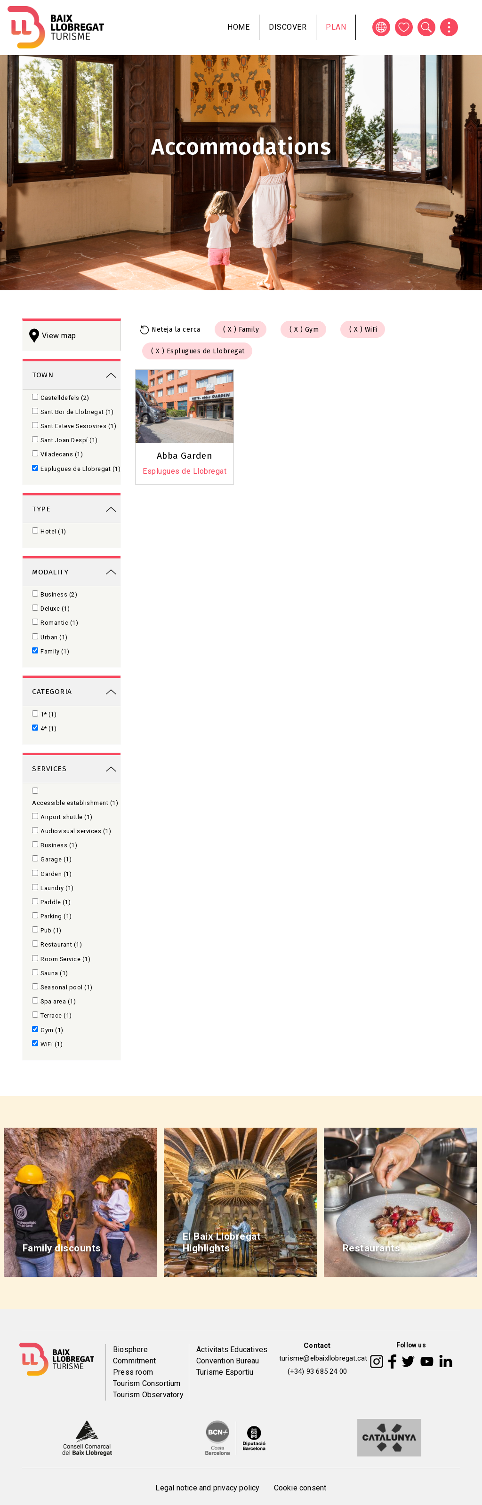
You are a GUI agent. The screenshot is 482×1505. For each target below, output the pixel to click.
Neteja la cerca (176, 330)
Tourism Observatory (148, 1394)
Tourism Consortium (147, 1383)
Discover (287, 27)
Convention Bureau (227, 1360)
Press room (133, 1372)
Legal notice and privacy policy (207, 1487)
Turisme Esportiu (224, 1372)
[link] (71, 374)
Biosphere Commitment (134, 1355)
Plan (336, 27)
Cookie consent (300, 1487)
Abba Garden (185, 455)
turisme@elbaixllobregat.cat (323, 1358)
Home (238, 27)
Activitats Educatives (231, 1349)
